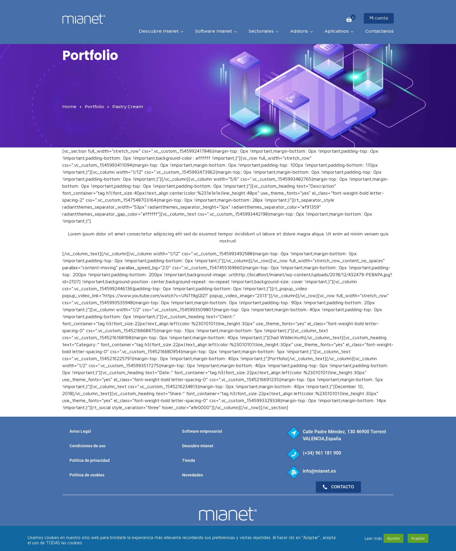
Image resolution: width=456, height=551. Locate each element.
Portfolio (94, 106)
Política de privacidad (90, 460)
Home (69, 106)
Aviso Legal (80, 431)
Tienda (188, 460)
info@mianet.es (319, 471)
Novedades (192, 475)
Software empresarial (202, 431)
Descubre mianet (159, 31)
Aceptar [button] (418, 538)
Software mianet (213, 31)
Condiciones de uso (88, 445)
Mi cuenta (379, 17)
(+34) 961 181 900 (322, 453)
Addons (299, 31)
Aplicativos (337, 31)
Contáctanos (379, 31)
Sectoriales (261, 31)
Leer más (373, 538)
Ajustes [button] (393, 538)
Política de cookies (87, 475)
